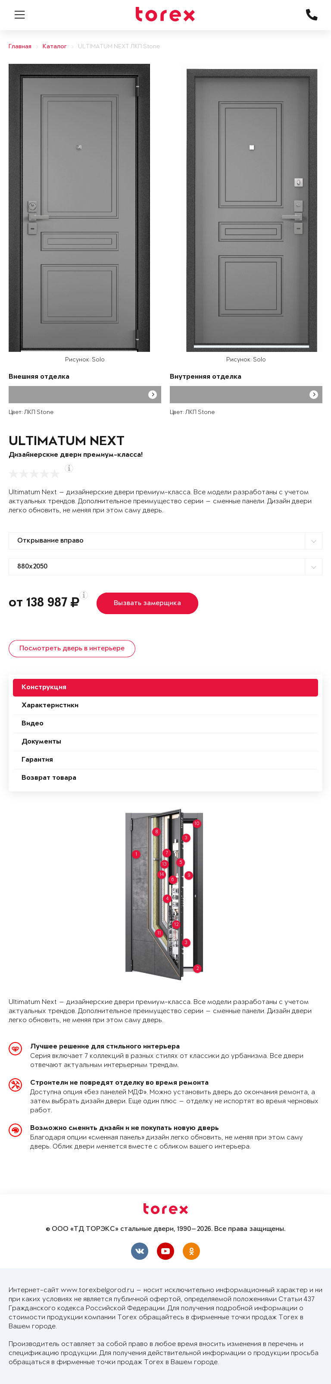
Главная (20, 47)
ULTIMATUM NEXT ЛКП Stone (119, 47)
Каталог (55, 47)
